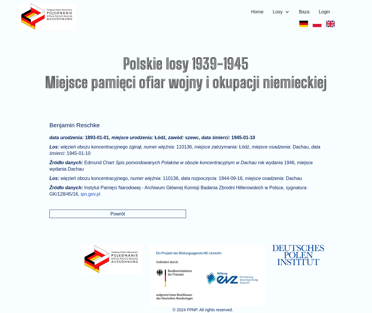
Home (257, 11)
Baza (304, 11)
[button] (281, 11)
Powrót (117, 213)
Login (324, 11)
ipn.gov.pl (90, 194)
